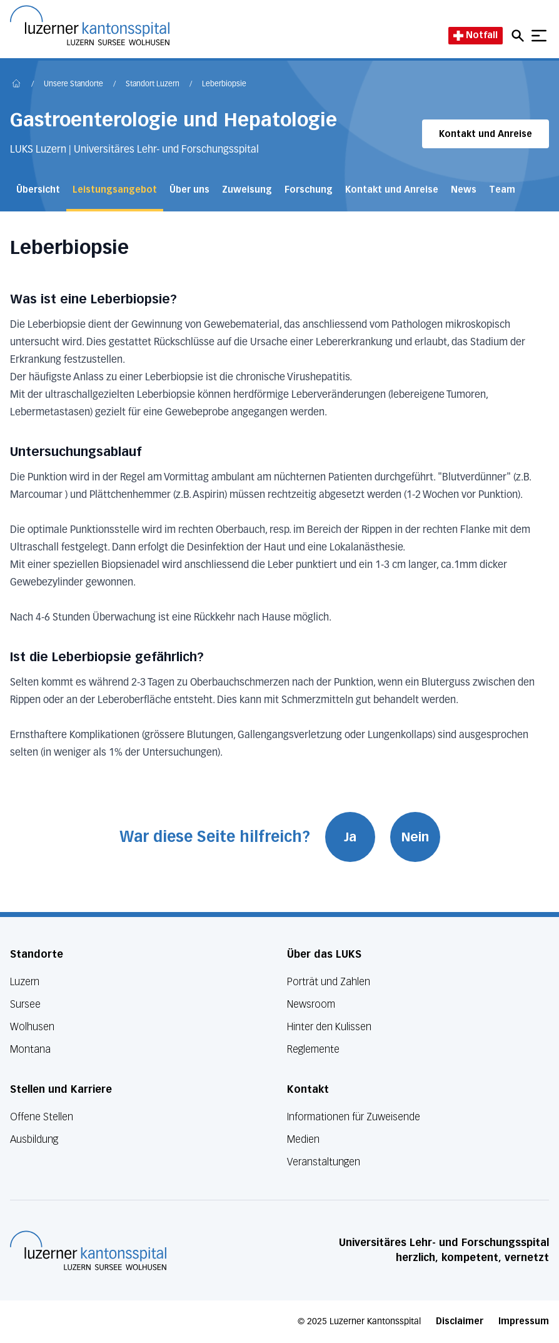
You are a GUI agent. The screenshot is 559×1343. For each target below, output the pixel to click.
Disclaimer (459, 1321)
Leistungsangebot (115, 190)
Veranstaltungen (323, 1162)
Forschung (309, 190)
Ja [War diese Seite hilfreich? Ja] (350, 836)
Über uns (189, 190)
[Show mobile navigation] (539, 36)
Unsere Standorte (73, 84)
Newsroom (311, 1004)
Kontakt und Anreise (485, 134)
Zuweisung (247, 190)
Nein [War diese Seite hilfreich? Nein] (415, 836)
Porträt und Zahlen (328, 982)
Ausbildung (34, 1139)
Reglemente (313, 1049)
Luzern (24, 982)
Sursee (25, 1004)
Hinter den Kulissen (329, 1027)
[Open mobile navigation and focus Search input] (519, 36)
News (463, 190)
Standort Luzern (152, 84)
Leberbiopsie (224, 84)
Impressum (523, 1321)
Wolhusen (32, 1027)
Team (502, 190)
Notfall (475, 35)
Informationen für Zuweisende (353, 1117)
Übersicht (38, 190)
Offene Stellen (41, 1117)
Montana (30, 1049)
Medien (303, 1139)
